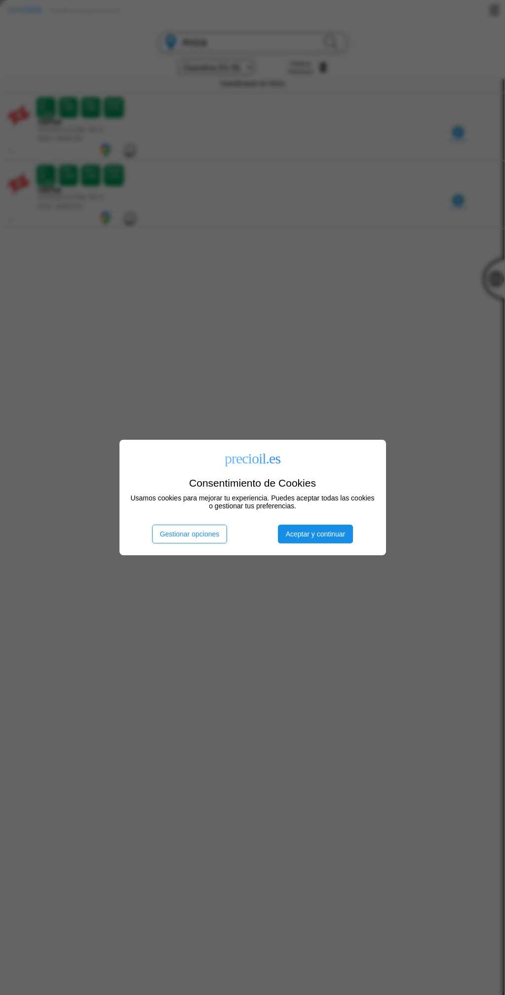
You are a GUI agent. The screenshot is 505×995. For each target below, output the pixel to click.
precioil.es (252, 458)
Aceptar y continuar (316, 534)
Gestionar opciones (190, 534)
